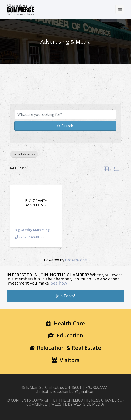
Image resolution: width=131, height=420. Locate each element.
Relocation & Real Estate (65, 347)
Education (65, 335)
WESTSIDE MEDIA (88, 404)
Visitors (65, 360)
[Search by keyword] (65, 114)
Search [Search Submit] (65, 125)
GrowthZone (76, 259)
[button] (106, 169)
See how (59, 283)
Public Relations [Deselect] (24, 154)
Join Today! (65, 295)
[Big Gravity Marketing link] (36, 203)
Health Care (65, 323)
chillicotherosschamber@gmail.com (65, 391)
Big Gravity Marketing (32, 230)
